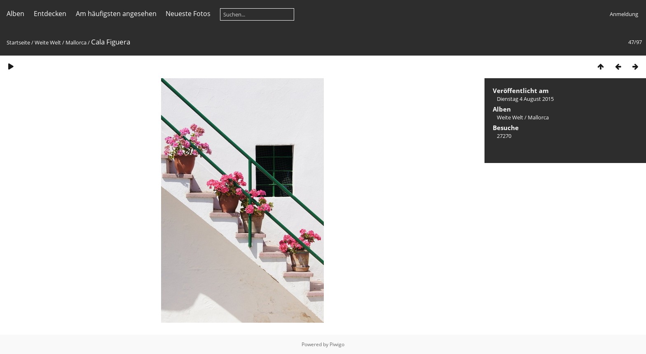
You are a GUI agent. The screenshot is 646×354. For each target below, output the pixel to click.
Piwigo (337, 344)
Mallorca (76, 42)
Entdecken (50, 13)
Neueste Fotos (188, 13)
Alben (15, 13)
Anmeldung (624, 14)
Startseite (18, 42)
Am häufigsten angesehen (116, 13)
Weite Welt (48, 42)
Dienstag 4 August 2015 (525, 98)
